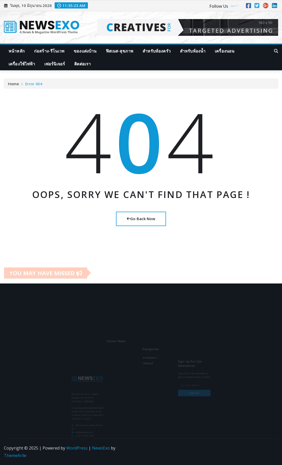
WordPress (77, 448)
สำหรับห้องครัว (157, 51)
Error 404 (33, 85)
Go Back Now (141, 218)
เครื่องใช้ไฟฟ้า (22, 64)
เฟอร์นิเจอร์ (54, 64)
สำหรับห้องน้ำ (192, 51)
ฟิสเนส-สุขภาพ (120, 51)
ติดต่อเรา (82, 64)
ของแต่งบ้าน (85, 51)
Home (13, 85)
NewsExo (101, 448)
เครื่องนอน (224, 51)
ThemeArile (15, 455)
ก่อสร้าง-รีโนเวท (49, 51)
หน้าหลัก (17, 51)
